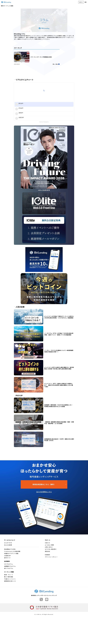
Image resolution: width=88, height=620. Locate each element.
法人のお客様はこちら (44, 492)
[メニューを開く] (85, 2)
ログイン (81, 2)
